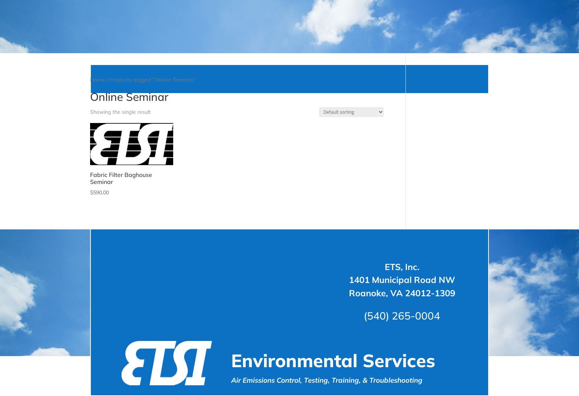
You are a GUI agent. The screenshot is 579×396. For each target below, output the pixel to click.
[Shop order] (351, 152)
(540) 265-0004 (402, 355)
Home (97, 119)
